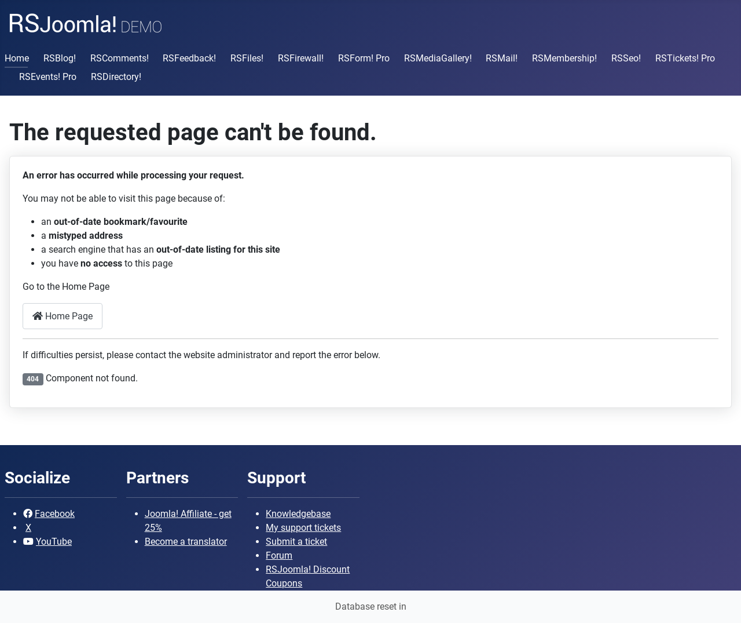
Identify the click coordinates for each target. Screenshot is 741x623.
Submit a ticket (296, 541)
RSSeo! (626, 58)
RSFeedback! (189, 58)
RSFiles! (246, 58)
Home (17, 58)
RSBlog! (59, 58)
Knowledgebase (298, 513)
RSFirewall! (301, 58)
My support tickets (303, 527)
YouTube (54, 541)
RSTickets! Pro (685, 58)
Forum (279, 555)
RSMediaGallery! (438, 58)
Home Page (62, 316)
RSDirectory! (116, 76)
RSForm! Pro (364, 58)
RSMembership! (564, 58)
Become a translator (186, 541)
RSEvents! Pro (47, 76)
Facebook (55, 513)
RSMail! (502, 58)
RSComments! (119, 58)
